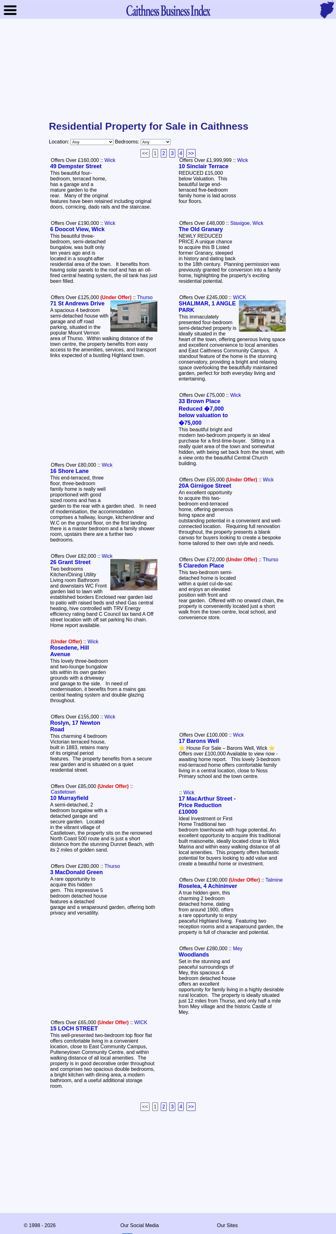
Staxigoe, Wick (246, 223)
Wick (109, 160)
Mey (237, 948)
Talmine (274, 880)
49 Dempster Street (76, 166)
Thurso (145, 297)
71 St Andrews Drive (77, 303)
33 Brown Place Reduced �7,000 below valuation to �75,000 (203, 412)
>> (191, 153)
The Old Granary (201, 229)
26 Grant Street (70, 562)
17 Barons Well (199, 741)
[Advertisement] (168, 70)
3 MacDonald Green (76, 872)
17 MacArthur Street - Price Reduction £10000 (207, 805)
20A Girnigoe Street (205, 486)
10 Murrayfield (69, 798)
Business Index (168, 10)
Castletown (63, 792)
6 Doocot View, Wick (77, 229)
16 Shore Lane (69, 471)
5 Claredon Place (201, 566)
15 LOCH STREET (74, 1028)
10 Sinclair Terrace (203, 166)
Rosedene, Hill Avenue (69, 651)
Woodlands (194, 954)
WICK (239, 297)
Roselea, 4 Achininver (208, 886)
